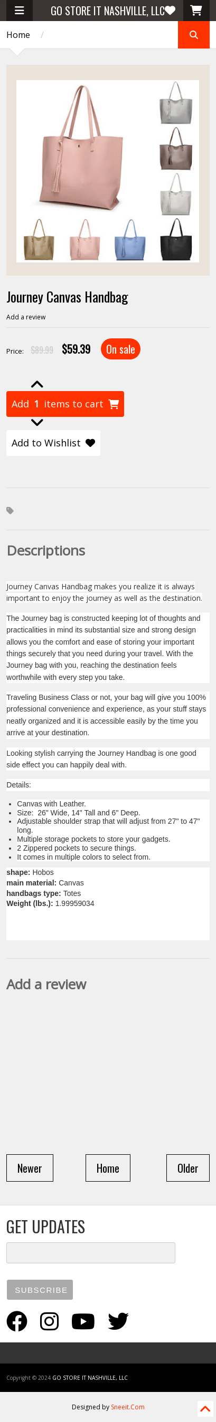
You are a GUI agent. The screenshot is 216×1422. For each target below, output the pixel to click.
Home (18, 35)
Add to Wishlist (53, 442)
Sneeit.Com (128, 1406)
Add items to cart (65, 404)
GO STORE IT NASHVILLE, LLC (108, 10)
